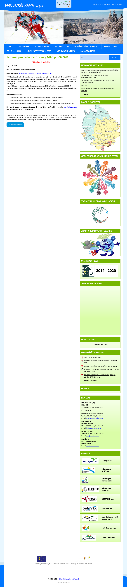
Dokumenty (23, 46)
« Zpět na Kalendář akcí (15, 125)
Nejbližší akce (88, 339)
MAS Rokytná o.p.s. (109, 528)
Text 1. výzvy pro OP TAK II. (93, 357)
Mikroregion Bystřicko (106, 470)
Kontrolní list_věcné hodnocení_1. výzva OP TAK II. (100, 366)
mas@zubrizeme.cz (70, 107)
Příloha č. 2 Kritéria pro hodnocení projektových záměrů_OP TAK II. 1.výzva (99, 376)
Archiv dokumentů (66, 51)
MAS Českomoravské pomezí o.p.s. (110, 518)
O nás (9, 46)
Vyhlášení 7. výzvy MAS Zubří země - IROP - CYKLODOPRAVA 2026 (95, 76)
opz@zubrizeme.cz (92, 446)
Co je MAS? (97, 4)
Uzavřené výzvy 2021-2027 (87, 46)
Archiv (86, 94)
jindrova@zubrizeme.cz (94, 428)
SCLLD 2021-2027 (42, 46)
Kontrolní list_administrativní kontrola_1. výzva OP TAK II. (100, 362)
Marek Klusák (66, 583)
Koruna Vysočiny (108, 537)
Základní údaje (109, 4)
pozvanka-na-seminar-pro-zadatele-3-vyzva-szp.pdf (35, 73)
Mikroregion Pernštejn (106, 489)
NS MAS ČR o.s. (108, 499)
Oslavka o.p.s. (107, 508)
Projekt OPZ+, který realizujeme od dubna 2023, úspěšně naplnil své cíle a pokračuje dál (99, 71)
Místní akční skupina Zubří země (68, 579)
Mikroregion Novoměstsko (107, 479)
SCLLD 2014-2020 (14, 51)
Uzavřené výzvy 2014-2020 (39, 51)
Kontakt (119, 4)
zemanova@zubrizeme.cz (94, 418)
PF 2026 (84, 86)
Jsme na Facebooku (91, 283)
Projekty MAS (110, 46)
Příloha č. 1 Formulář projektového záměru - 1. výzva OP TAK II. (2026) (101, 370)
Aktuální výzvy (61, 46)
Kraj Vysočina (107, 460)
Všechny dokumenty (90, 381)
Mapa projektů (87, 51)
